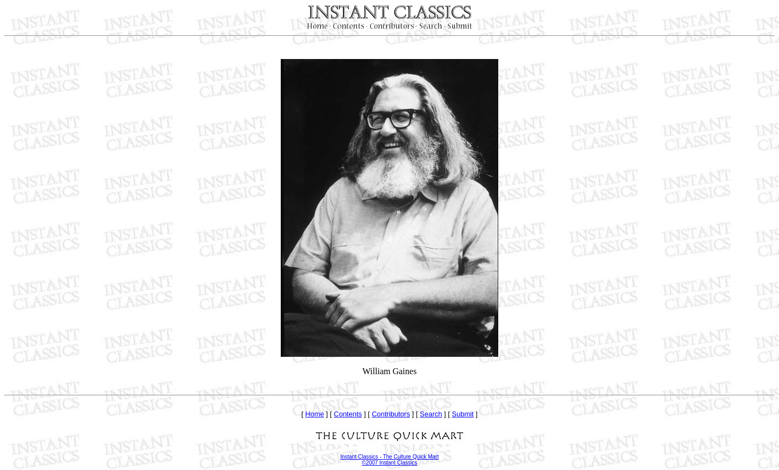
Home (314, 414)
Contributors (391, 414)
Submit (462, 414)
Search (431, 414)
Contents (348, 414)
